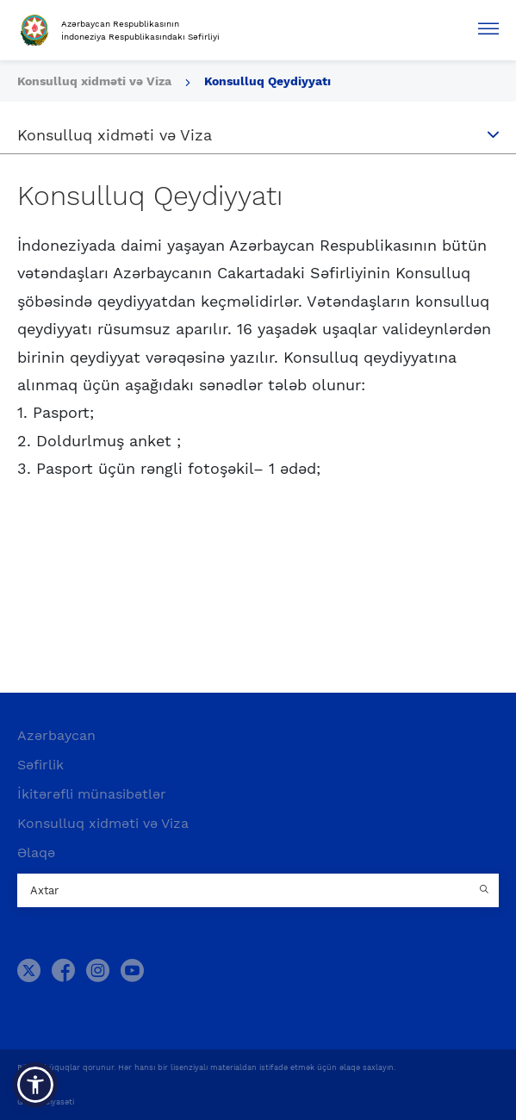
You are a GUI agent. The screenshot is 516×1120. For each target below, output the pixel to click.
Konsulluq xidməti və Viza (96, 81)
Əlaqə (36, 852)
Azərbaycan (56, 735)
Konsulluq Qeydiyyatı (267, 81)
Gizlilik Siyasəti (45, 1102)
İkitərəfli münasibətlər (91, 794)
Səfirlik (40, 764)
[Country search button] (486, 891)
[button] (35, 1085)
